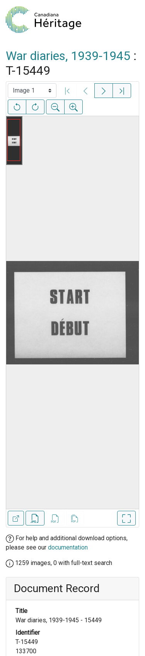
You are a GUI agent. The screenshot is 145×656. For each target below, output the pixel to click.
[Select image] (32, 90)
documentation (68, 547)
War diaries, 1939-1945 (68, 55)
